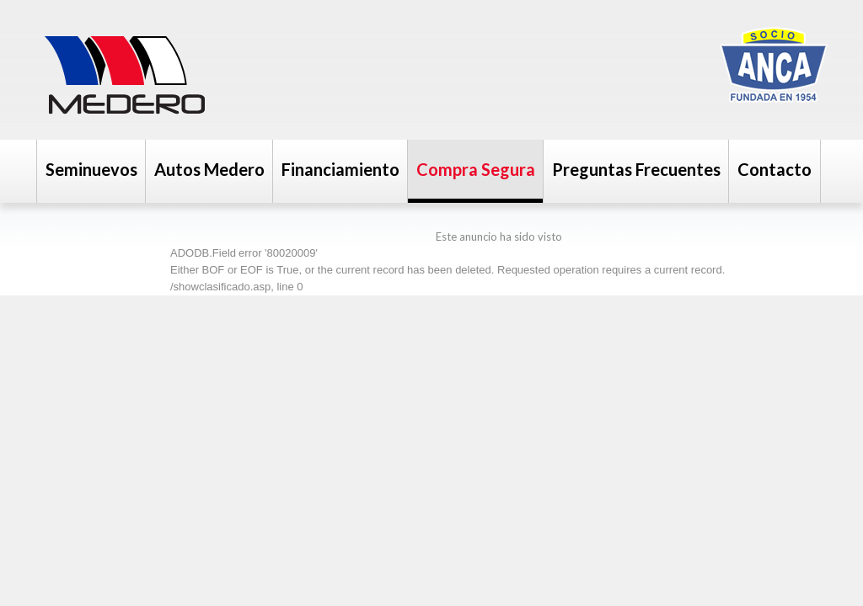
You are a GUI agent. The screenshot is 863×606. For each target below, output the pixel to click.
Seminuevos (91, 169)
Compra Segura (475, 169)
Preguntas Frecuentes (636, 169)
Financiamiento (340, 169)
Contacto (774, 169)
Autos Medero (209, 169)
